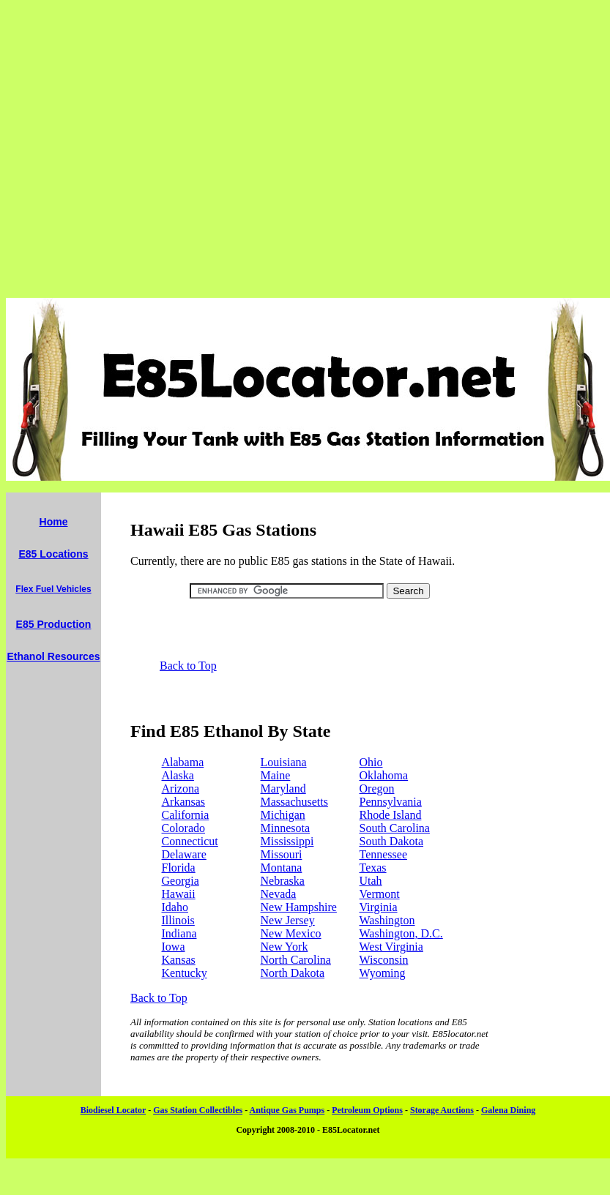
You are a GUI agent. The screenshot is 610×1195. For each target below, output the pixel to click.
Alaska (178, 775)
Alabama (183, 762)
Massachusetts (294, 801)
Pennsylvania (391, 801)
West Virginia (391, 946)
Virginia (379, 907)
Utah (371, 880)
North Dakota (293, 973)
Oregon (377, 788)
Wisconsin (384, 960)
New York (284, 946)
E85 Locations (53, 554)
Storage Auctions (442, 1110)
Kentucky (184, 973)
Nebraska (283, 880)
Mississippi (287, 841)
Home (54, 522)
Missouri (281, 854)
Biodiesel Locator (113, 1110)
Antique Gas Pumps (286, 1110)
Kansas (179, 960)
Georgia (180, 880)
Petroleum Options (367, 1110)
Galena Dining (508, 1110)
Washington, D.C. (401, 933)
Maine (276, 775)
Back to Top (188, 665)
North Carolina (296, 960)
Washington (387, 920)
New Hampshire (299, 907)
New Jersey (288, 920)
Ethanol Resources (53, 656)
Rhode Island (391, 815)
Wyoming (383, 973)
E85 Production (54, 624)
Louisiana (284, 762)
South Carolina (395, 828)
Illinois (178, 920)
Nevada (279, 894)
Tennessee (384, 854)
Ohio (371, 762)
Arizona (181, 788)
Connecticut (190, 841)
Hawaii (179, 894)
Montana (281, 867)
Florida (179, 867)
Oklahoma (384, 775)
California (185, 815)
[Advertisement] (302, 149)
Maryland (283, 788)
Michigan (283, 815)
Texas (373, 867)
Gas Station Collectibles (197, 1110)
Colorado (184, 828)
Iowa (173, 946)
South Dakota (392, 841)
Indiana (179, 933)
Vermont (380, 894)
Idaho (175, 907)
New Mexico (291, 933)
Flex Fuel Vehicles (53, 589)
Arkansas (184, 801)
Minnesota (285, 828)
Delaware (184, 854)
